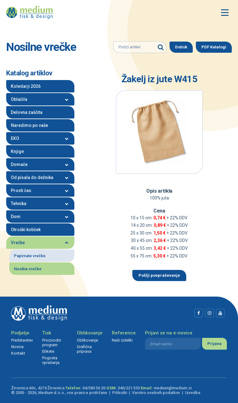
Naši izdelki (122, 340)
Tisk (46, 333)
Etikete (48, 351)
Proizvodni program (51, 342)
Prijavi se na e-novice (168, 333)
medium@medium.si (173, 388)
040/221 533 (129, 388)
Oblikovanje (90, 333)
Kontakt (18, 353)
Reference (124, 333)
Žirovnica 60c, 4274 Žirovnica (37, 388)
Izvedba (192, 392)
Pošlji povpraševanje (159, 275)
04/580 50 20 (93, 388)
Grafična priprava (84, 349)
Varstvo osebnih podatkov (156, 392)
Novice (17, 346)
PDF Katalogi (213, 47)
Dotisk (181, 47)
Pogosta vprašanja (51, 360)
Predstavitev (22, 340)
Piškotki (119, 392)
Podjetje (20, 333)
